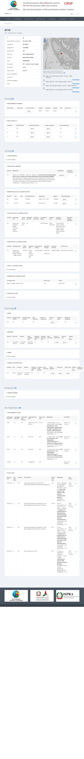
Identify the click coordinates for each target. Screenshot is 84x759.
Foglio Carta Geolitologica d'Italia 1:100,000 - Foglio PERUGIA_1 (57, 76)
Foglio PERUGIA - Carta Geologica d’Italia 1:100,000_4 (58, 89)
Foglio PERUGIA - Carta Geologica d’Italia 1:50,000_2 (58, 81)
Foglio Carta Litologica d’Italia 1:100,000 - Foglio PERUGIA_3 (60, 85)
